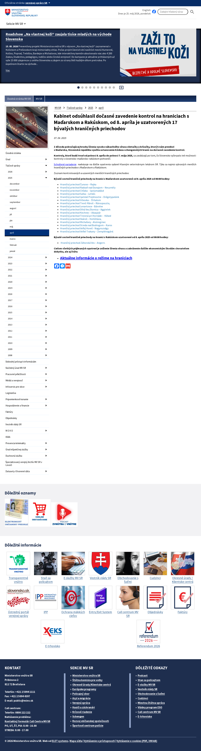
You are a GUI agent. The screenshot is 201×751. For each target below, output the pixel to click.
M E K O (9, 430)
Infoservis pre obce (14, 386)
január (12, 251)
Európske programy (84, 689)
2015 (10, 312)
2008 (10, 355)
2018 (10, 294)
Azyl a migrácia (81, 698)
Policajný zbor (81, 693)
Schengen (78, 716)
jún (11, 220)
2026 (10, 171)
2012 (10, 330)
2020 (10, 281)
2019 (10, 288)
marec (13, 238)
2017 (10, 300)
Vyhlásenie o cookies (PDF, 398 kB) (137, 741)
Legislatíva (10, 393)
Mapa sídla (76, 741)
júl (11, 214)
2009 (10, 349)
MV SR (39, 98)
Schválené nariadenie (65, 164)
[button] (16, 22)
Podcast (143, 675)
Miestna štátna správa (151, 703)
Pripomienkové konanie (16, 399)
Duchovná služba (13, 455)
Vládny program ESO (150, 707)
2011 (10, 336)
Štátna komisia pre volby (87, 680)
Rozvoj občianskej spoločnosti (90, 721)
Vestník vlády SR (13, 424)
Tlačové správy (12, 165)
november (14, 189)
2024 (10, 257)
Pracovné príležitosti (15, 374)
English (146, 10)
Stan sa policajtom (149, 680)
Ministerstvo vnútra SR (86, 675)
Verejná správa (81, 703)
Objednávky (11, 418)
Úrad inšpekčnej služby (16, 449)
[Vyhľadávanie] (173, 12)
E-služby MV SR (146, 684)
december (15, 183)
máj (11, 226)
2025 (10, 177)
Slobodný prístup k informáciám (20, 361)
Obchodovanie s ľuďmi (151, 693)
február (13, 245)
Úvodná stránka (13, 153)
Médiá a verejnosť (14, 380)
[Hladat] (192, 12)
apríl (12, 232)
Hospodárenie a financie (17, 405)
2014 (10, 318)
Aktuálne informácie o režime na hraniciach (96, 258)
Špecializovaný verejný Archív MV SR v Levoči (23, 464)
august (13, 208)
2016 (10, 306)
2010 (10, 343)
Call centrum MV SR (149, 712)
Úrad (7, 159)
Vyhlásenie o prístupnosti (99, 741)
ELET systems (60, 741)
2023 (10, 263)
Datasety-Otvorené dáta (17, 471)
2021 (10, 275)
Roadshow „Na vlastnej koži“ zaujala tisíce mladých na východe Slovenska (58, 36)
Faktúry (9, 411)
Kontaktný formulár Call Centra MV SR (27, 721)
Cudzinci (143, 698)
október (13, 196)
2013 (10, 324)
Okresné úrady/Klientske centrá (91, 684)
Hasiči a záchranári (83, 707)
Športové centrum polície (87, 725)
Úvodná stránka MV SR (19, 98)
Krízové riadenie (82, 712)
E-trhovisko (145, 716)
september (15, 202)
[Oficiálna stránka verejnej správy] (38, 3)
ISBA (7, 436)
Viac (8, 70)
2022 (10, 269)
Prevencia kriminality (15, 443)
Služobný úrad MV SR (15, 367)
